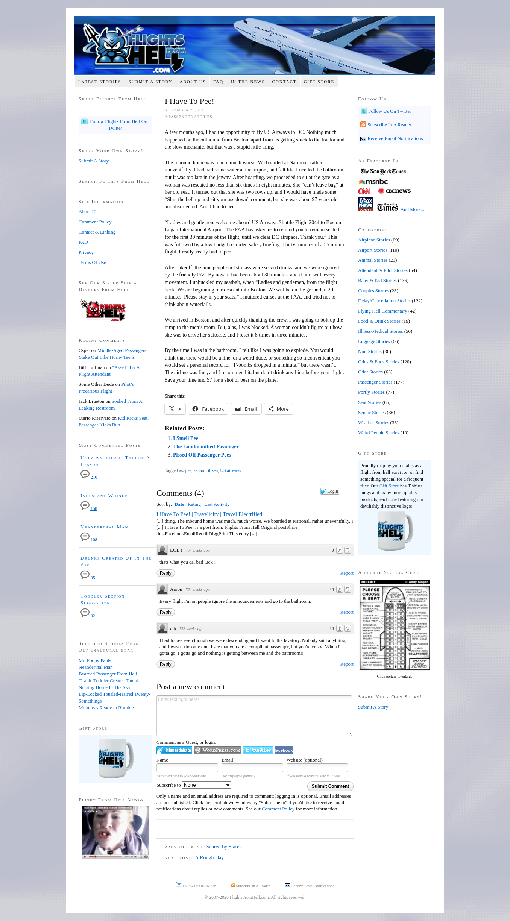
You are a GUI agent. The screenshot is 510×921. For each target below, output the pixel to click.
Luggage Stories (374, 341)
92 (87, 615)
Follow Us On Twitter (389, 111)
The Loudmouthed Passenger (206, 446)
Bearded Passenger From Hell (108, 674)
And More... (413, 209)
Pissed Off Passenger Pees (202, 455)
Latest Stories (99, 81)
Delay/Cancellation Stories (384, 300)
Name (162, 760)
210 (88, 477)
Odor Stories (370, 372)
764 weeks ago (197, 550)
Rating (194, 504)
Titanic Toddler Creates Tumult (109, 680)
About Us (192, 81)
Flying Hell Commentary (382, 311)
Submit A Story (151, 81)
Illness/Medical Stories (380, 331)
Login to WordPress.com (217, 750)
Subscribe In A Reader (388, 124)
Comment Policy (278, 809)
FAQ (218, 81)
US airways (230, 470)
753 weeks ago (191, 628)
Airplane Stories (374, 240)
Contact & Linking (97, 232)
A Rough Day (209, 857)
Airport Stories (372, 250)
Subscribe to (193, 785)
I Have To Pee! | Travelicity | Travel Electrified (209, 514)
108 (88, 539)
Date (179, 504)
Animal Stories (372, 260)
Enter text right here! (254, 715)
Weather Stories (373, 422)
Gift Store (319, 81)
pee (188, 470)
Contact (284, 81)
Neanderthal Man (104, 527)
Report (347, 573)
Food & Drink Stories (379, 321)
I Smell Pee (185, 438)
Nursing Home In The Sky (105, 687)
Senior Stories (372, 412)
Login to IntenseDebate (174, 750)
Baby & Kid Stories (377, 280)
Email (227, 760)
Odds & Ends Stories (378, 361)
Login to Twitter (258, 750)
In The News (248, 81)
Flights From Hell (254, 45)
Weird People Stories (378, 432)
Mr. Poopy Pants (95, 660)
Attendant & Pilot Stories (383, 270)
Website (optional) (305, 760)
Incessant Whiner (104, 495)
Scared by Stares (223, 847)
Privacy (86, 252)
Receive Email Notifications (394, 138)
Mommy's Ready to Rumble (106, 707)
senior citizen (206, 470)
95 (87, 577)
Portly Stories (371, 392)
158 (88, 508)
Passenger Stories (190, 117)
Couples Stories (373, 290)
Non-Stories (370, 351)
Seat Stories (369, 402)
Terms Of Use (92, 262)
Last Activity (217, 504)
